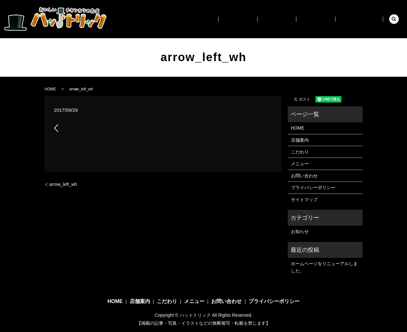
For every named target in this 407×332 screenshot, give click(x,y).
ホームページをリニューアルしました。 (324, 267)
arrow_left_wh (63, 184)
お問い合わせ (362, 19)
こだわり (291, 19)
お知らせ (300, 231)
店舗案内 (259, 19)
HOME (229, 19)
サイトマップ (304, 199)
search (394, 19)
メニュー (324, 19)
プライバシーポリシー (313, 187)
